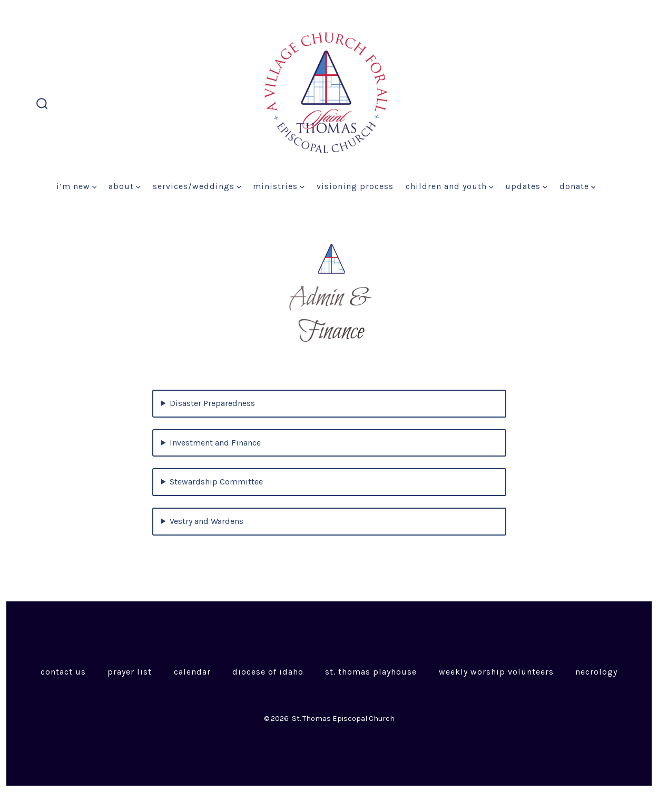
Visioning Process (355, 186)
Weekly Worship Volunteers (496, 672)
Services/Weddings (197, 186)
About (125, 186)
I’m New (76, 186)
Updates (526, 186)
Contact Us (63, 672)
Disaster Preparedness (212, 403)
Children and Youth (450, 186)
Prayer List (129, 672)
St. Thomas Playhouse (371, 672)
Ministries (279, 186)
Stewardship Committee (216, 482)
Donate (577, 186)
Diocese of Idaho (267, 672)
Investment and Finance (215, 443)
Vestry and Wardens (206, 521)
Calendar (192, 672)
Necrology (596, 672)
